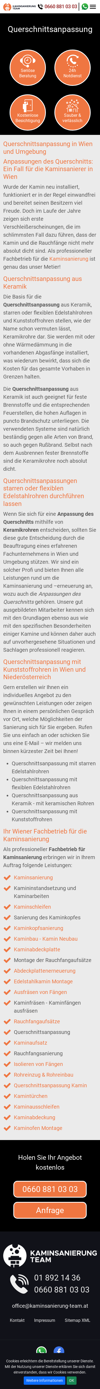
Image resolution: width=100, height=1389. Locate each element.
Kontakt (17, 1320)
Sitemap (73, 1320)
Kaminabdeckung (34, 1117)
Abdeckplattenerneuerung (44, 971)
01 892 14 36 (57, 1277)
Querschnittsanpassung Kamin (50, 1085)
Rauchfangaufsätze (37, 1021)
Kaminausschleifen (36, 1107)
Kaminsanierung (68, 259)
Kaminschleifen (32, 907)
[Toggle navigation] (93, 7)
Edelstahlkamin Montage (43, 981)
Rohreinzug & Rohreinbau (43, 1075)
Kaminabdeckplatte (37, 949)
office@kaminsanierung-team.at (50, 1306)
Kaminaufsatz (30, 1043)
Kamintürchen (30, 1096)
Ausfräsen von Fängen (40, 992)
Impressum (44, 1320)
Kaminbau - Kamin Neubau (46, 939)
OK (71, 1380)
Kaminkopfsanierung (38, 928)
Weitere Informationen (44, 1380)
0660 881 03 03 (50, 1189)
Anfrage (50, 1210)
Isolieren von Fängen (38, 1064)
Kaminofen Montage (38, 1128)
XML (86, 1320)
